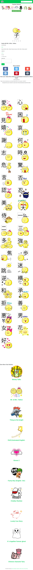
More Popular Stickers (16, 10)
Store (23, 568)
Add (3, 64)
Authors (21, 568)
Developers (14, 568)
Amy (2, 47)
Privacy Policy (26, 568)
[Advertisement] (16, 20)
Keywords (18, 568)
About (12, 568)
